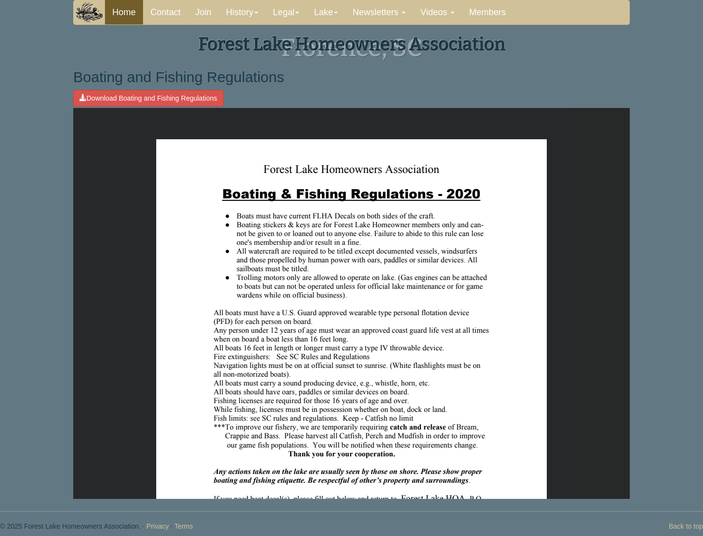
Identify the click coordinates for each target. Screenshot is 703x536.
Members (487, 12)
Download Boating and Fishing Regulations (148, 98)
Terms (183, 526)
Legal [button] (286, 12)
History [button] (242, 12)
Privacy (157, 526)
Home (124, 12)
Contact (165, 12)
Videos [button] (437, 12)
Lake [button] (326, 12)
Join (203, 12)
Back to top (686, 526)
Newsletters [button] (379, 12)
